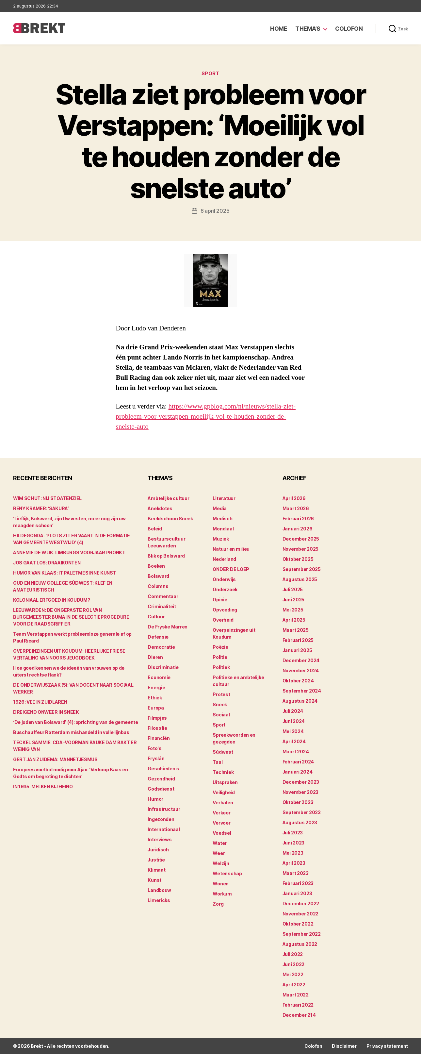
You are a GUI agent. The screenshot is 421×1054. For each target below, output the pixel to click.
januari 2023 (297, 893)
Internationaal (164, 829)
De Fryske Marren (167, 626)
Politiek (221, 667)
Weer (219, 853)
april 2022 (294, 984)
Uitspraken (225, 782)
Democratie (161, 647)
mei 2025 (293, 609)
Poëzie (220, 647)
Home (278, 28)
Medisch (222, 518)
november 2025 (301, 549)
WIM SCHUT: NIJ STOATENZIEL (47, 498)
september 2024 (302, 691)
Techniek (223, 772)
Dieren (155, 657)
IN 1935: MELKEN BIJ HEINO (43, 786)
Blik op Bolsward (166, 556)
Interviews (159, 839)
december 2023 (301, 782)
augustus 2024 (300, 701)
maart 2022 (296, 994)
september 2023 (302, 812)
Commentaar (163, 596)
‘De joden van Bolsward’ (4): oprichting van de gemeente (75, 722)
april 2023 (294, 863)
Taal (217, 762)
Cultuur (156, 616)
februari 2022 (298, 1005)
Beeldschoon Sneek (170, 518)
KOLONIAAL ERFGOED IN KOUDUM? (51, 600)
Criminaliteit (162, 606)
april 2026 (294, 498)
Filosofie (157, 728)
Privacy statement (387, 1046)
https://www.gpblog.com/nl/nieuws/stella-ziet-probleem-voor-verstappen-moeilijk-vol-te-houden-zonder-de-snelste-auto (206, 416)
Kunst (154, 880)
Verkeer (221, 812)
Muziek (221, 539)
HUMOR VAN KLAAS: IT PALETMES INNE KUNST (64, 573)
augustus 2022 (300, 944)
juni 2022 (294, 964)
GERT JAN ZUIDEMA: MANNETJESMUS (55, 759)
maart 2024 (296, 751)
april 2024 (294, 741)
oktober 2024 (298, 680)
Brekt (37, 1046)
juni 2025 (294, 599)
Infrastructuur (164, 809)
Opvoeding (225, 609)
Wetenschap (227, 873)
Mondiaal (223, 528)
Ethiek (155, 697)
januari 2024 (298, 772)
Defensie (158, 637)
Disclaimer (344, 1046)
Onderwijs (224, 579)
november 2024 (301, 670)
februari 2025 (298, 640)
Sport (211, 73)
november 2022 (301, 913)
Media (220, 508)
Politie (220, 657)
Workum (222, 893)
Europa (156, 708)
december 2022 (301, 903)
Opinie (220, 599)
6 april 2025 (215, 211)
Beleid (155, 528)
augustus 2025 (300, 579)
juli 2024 (293, 711)
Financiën (159, 738)
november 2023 (301, 792)
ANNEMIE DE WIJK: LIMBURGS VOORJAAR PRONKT (69, 552)
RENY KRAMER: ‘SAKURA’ (41, 508)
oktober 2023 (298, 802)
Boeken (156, 566)
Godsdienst (161, 789)
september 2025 (302, 569)
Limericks (159, 900)
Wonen (221, 883)
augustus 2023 (300, 822)
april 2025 (294, 620)
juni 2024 (294, 721)
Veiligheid (224, 792)
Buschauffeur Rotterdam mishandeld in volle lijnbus (71, 732)
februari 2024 (298, 761)
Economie (159, 677)
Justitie (156, 859)
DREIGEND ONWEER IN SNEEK (46, 712)
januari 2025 (297, 650)
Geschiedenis (163, 768)
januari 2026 (298, 528)
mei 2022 (293, 974)
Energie (156, 687)
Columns (158, 586)
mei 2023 (293, 853)
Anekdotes (160, 508)
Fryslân (156, 758)
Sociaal (221, 714)
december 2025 (301, 539)
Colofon (349, 28)
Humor (155, 799)
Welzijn (221, 863)
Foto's (154, 748)
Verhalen (223, 802)
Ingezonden (161, 819)
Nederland (224, 559)
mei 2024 (293, 731)
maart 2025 (296, 630)
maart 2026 (296, 508)
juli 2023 (293, 832)
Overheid (223, 620)
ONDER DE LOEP (231, 569)
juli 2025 (293, 589)
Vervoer (221, 823)
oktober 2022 (298, 924)
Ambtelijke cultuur (168, 498)
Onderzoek (225, 589)
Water (220, 843)
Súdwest (223, 752)
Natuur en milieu (231, 549)
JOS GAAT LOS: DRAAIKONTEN (46, 562)
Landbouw (159, 890)
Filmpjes (157, 718)
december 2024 (301, 660)
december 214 (299, 1015)
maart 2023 (296, 873)
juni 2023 (294, 842)
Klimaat (156, 870)
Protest (221, 694)
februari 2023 (298, 883)
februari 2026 (298, 518)
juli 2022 (293, 954)
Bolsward (158, 576)
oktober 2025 (298, 559)
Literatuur (224, 498)
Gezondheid (161, 778)
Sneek (220, 704)
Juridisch (158, 849)
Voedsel (222, 833)
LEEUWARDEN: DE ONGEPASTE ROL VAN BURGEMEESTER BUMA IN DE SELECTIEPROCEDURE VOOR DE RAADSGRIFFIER (71, 617)
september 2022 (302, 934)
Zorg (218, 904)
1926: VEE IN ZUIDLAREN (40, 702)
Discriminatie (163, 667)
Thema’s (307, 28)
